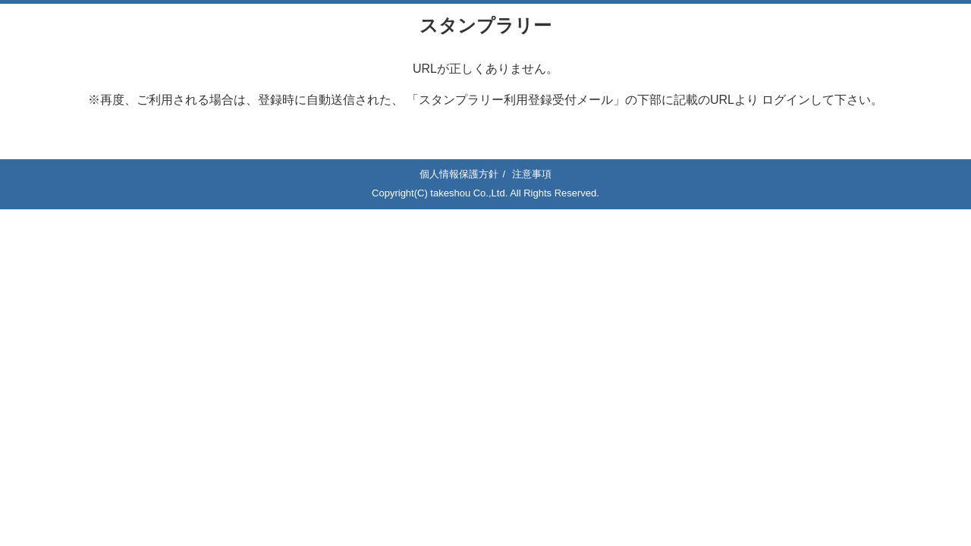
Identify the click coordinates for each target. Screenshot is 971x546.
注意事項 (531, 174)
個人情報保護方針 (459, 174)
